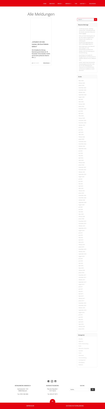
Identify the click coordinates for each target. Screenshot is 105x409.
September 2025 (82, 94)
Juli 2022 (80, 151)
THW (76, 3)
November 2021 (82, 169)
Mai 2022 (81, 155)
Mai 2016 (81, 319)
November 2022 (82, 144)
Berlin (60, 3)
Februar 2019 (82, 244)
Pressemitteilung (82, 357)
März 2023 (81, 134)
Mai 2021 (81, 183)
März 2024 (81, 115)
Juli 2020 (80, 207)
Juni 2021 (81, 181)
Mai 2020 (81, 211)
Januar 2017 (81, 300)
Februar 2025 (82, 104)
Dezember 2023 (82, 120)
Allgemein (81, 341)
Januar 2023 (81, 139)
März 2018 (81, 268)
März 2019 (81, 242)
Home (44, 3)
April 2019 (81, 240)
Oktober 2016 (82, 307)
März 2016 (81, 324)
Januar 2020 (81, 218)
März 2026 (81, 80)
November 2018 (82, 249)
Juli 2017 (80, 286)
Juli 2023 (80, 127)
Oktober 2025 (82, 92)
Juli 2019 (80, 233)
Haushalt (81, 350)
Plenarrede (81, 355)
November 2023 (82, 122)
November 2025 (82, 90)
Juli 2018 (80, 258)
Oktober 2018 (82, 251)
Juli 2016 (80, 314)
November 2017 (82, 277)
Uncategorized (82, 360)
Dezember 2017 (82, 275)
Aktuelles (81, 339)
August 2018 (81, 256)
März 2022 (81, 160)
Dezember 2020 (82, 195)
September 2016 (82, 310)
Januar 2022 (81, 165)
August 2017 (81, 284)
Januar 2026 (81, 85)
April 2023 (81, 132)
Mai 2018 (81, 263)
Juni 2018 (81, 261)
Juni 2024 (81, 111)
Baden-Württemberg (83, 343)
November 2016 (82, 305)
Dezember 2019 (82, 221)
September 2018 (82, 254)
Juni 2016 (81, 317)
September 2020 (82, 202)
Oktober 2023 (82, 125)
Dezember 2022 (82, 141)
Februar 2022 (82, 162)
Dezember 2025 (82, 87)
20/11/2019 (36, 63)
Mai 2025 (81, 99)
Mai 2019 (81, 237)
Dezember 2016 (82, 303)
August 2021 (81, 176)
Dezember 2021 (82, 167)
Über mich (52, 3)
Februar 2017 (82, 298)
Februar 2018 (82, 270)
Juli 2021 (80, 179)
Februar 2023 (82, 137)
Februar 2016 (82, 326)
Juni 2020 (81, 209)
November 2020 (82, 197)
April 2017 (81, 293)
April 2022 (81, 158)
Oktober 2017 (82, 279)
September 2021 (82, 174)
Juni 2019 (81, 235)
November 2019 (82, 223)
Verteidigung (81, 362)
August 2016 (81, 312)
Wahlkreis (81, 364)
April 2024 (81, 113)
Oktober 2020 (82, 200)
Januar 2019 (81, 247)
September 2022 (82, 148)
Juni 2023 (81, 130)
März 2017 (81, 296)
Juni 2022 (81, 153)
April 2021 (81, 186)
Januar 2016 (81, 329)
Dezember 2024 (82, 108)
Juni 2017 (81, 289)
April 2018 (81, 265)
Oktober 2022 (82, 146)
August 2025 (81, 97)
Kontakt (83, 3)
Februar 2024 (82, 118)
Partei (80, 353)
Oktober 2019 (82, 226)
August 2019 (81, 230)
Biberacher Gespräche (84, 348)
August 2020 (81, 204)
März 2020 (81, 214)
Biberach (68, 3)
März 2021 (81, 188)
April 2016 (81, 322)
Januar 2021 (81, 193)
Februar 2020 (82, 216)
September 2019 (82, 228)
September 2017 (82, 282)
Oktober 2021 (82, 172)
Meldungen (92, 3)
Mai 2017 (81, 291)
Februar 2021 (82, 190)
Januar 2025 (81, 106)
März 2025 (81, 101)
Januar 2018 (81, 272)
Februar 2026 (82, 83)
